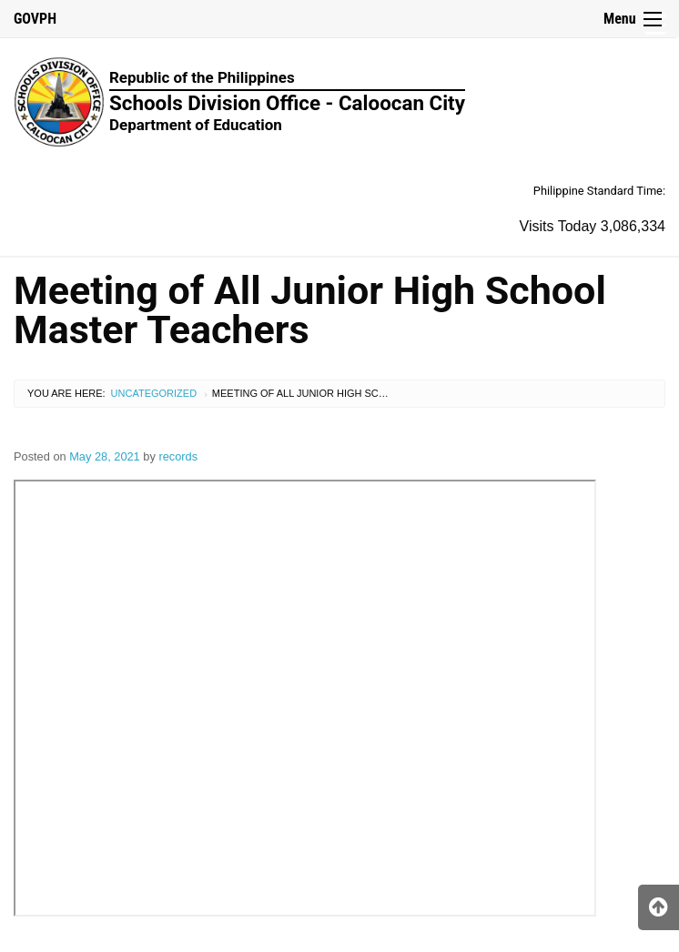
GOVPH (35, 18)
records (178, 456)
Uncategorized (154, 393)
